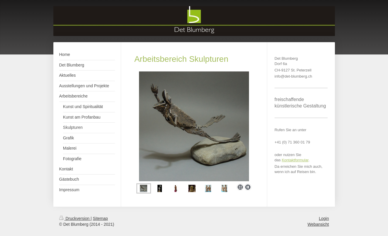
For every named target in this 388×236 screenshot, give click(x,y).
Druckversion (75, 218)
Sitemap (100, 218)
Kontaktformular (295, 160)
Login (324, 218)
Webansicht (318, 224)
